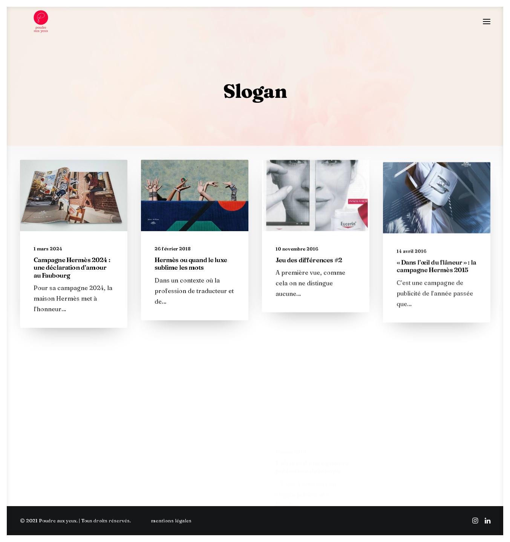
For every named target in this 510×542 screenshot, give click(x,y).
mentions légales (171, 520)
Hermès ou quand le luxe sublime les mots (191, 270)
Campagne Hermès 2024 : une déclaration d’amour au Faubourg (72, 274)
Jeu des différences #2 (309, 273)
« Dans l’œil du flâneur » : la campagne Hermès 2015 (436, 294)
